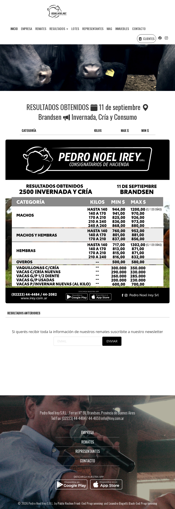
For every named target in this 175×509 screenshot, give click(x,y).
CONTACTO (139, 28)
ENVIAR (111, 341)
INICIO (14, 28)
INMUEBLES (122, 28)
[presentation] (40, 357)
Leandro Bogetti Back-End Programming (133, 503)
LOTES (75, 28)
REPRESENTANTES (92, 28)
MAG (109, 28)
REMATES (40, 28)
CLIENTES (146, 38)
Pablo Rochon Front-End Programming (80, 503)
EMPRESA (26, 28)
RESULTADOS (58, 28)
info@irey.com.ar (112, 418)
